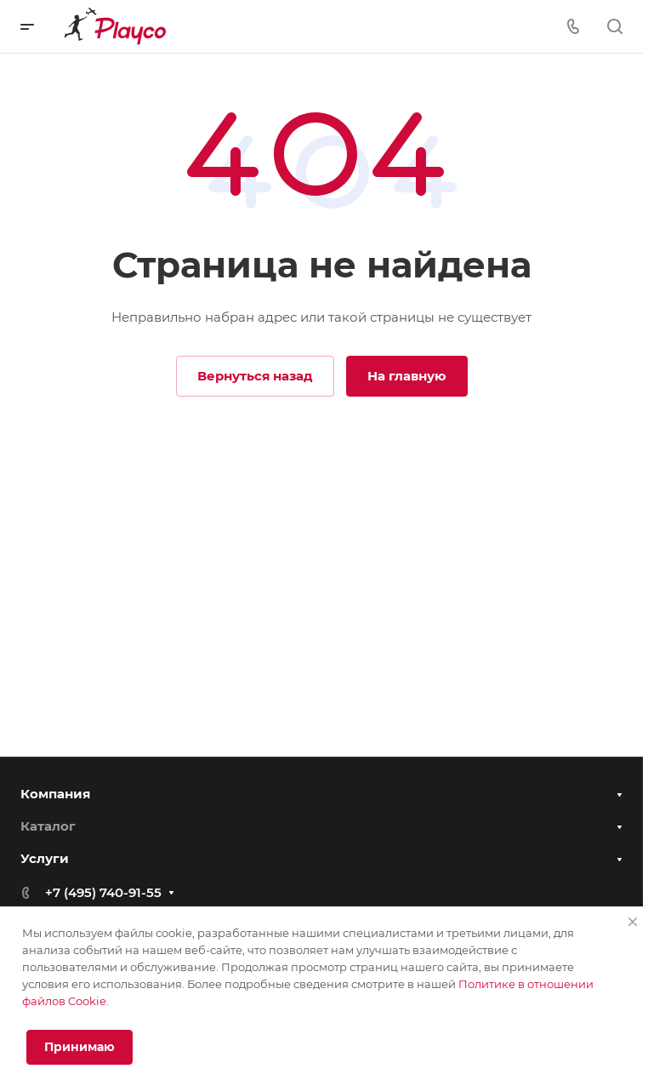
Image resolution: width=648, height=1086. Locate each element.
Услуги (44, 868)
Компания (55, 801)
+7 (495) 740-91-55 (103, 902)
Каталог (48, 834)
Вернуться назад (255, 376)
